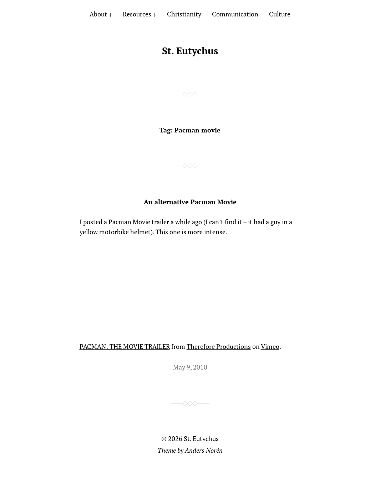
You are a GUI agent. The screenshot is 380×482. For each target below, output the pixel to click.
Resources (137, 14)
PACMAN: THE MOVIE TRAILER (125, 346)
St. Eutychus (190, 50)
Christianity (184, 14)
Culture (279, 14)
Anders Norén (204, 450)
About (98, 14)
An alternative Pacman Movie (190, 201)
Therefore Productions (219, 346)
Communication (235, 14)
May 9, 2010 (190, 367)
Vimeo (270, 346)
